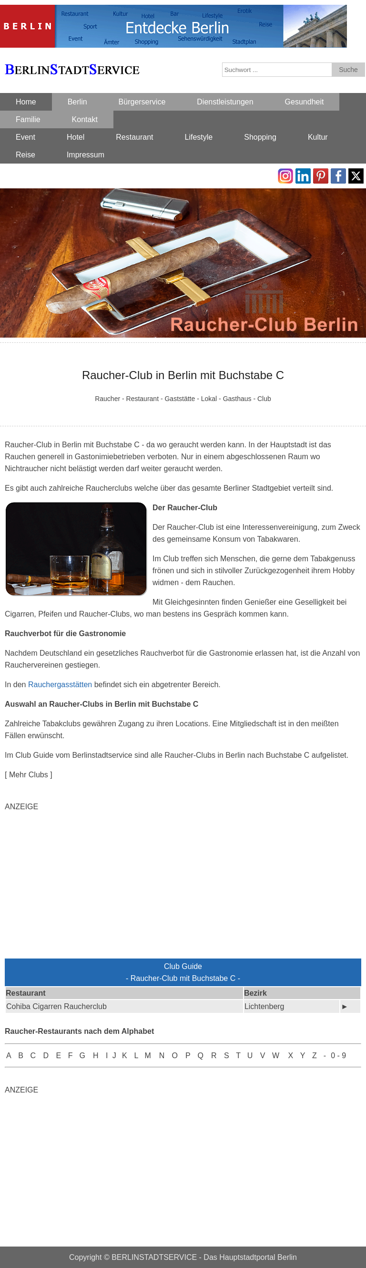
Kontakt (85, 119)
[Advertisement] (183, 887)
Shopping (260, 137)
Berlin (77, 102)
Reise (25, 155)
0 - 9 (338, 1056)
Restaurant (134, 137)
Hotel (75, 137)
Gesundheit (304, 102)
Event (25, 137)
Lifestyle (199, 137)
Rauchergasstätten (60, 684)
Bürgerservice (142, 102)
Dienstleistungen (225, 102)
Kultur (318, 137)
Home (26, 102)
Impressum (85, 155)
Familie (28, 119)
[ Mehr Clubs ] (28, 775)
